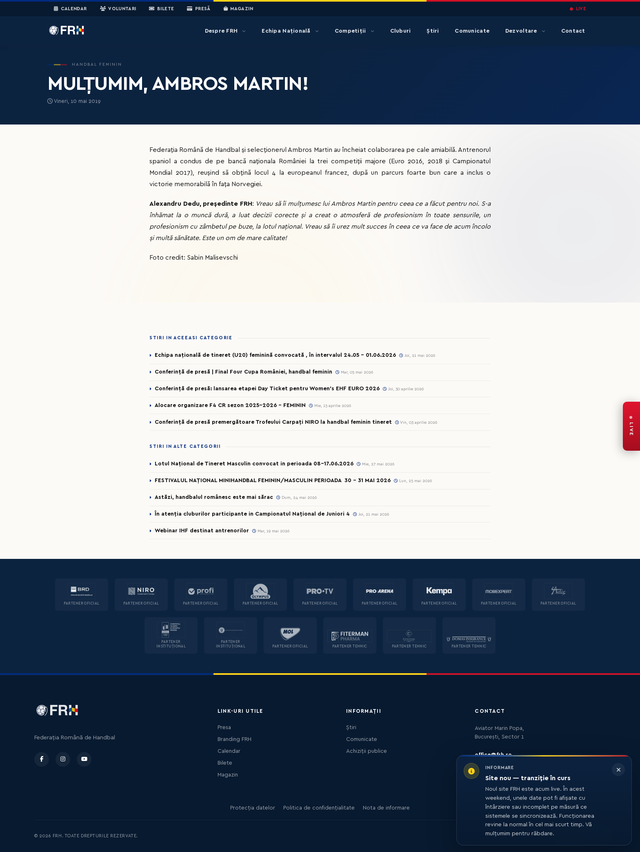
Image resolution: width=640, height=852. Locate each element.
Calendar (70, 9)
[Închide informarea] (618, 769)
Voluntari (118, 9)
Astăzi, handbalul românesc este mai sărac (214, 497)
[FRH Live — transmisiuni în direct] (631, 426)
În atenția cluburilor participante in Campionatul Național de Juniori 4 (252, 514)
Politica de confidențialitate (319, 808)
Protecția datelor (252, 808)
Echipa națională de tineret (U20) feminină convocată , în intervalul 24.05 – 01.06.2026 (275, 355)
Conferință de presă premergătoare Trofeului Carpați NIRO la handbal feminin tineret (273, 422)
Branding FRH (234, 739)
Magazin (238, 9)
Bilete (161, 9)
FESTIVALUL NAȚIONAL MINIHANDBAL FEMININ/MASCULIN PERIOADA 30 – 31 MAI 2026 (273, 480)
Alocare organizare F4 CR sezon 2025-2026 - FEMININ (230, 405)
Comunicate (472, 31)
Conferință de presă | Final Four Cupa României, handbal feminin (243, 372)
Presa (224, 727)
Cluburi (400, 31)
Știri (433, 31)
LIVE (578, 9)
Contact (573, 31)
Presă (198, 9)
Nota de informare (386, 808)
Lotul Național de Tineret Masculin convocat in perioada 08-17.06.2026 (254, 464)
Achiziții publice (366, 751)
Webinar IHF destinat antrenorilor (202, 531)
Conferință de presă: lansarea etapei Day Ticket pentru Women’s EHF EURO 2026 (267, 389)
